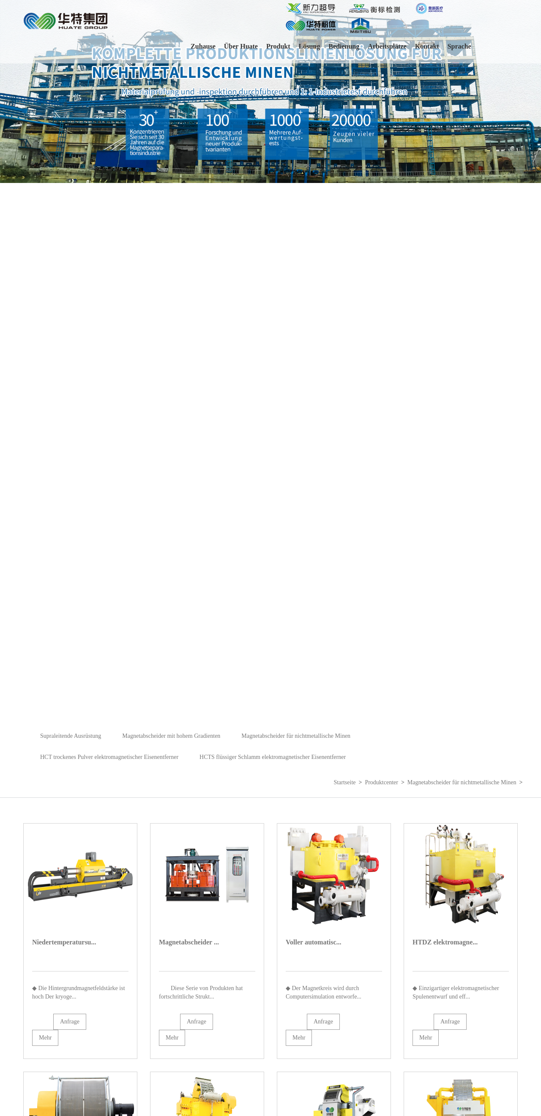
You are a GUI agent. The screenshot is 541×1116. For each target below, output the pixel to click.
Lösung (309, 46)
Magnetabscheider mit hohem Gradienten (171, 736)
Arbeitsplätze (387, 46)
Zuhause (203, 46)
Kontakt (427, 46)
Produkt (278, 46)
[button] (531, 362)
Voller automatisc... (314, 942)
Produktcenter (381, 782)
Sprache (459, 46)
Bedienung (343, 46)
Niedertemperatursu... (64, 942)
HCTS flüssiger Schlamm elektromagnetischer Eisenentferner (272, 757)
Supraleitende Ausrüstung (70, 736)
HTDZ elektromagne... (445, 942)
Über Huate (241, 46)
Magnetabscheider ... (189, 942)
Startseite (344, 782)
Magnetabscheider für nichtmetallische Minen (295, 736)
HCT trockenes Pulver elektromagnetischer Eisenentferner (109, 757)
